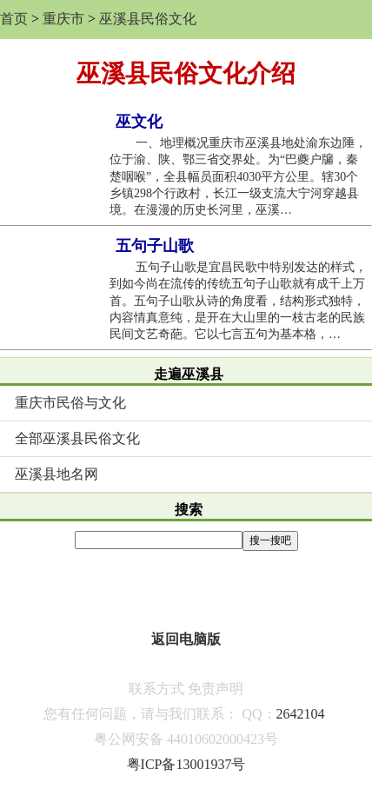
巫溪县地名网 (56, 474)
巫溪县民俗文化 (147, 18)
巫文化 (139, 121)
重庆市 (63, 18)
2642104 (300, 713)
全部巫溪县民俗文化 (77, 438)
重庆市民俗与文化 (70, 402)
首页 (14, 18)
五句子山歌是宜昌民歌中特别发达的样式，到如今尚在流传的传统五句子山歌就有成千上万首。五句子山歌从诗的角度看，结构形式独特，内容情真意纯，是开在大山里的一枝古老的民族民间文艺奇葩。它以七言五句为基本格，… (238, 301)
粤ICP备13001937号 (186, 764)
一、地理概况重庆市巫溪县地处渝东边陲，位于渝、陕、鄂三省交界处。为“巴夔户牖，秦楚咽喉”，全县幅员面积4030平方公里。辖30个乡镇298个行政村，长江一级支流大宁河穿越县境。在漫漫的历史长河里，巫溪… (238, 176)
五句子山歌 (155, 246)
